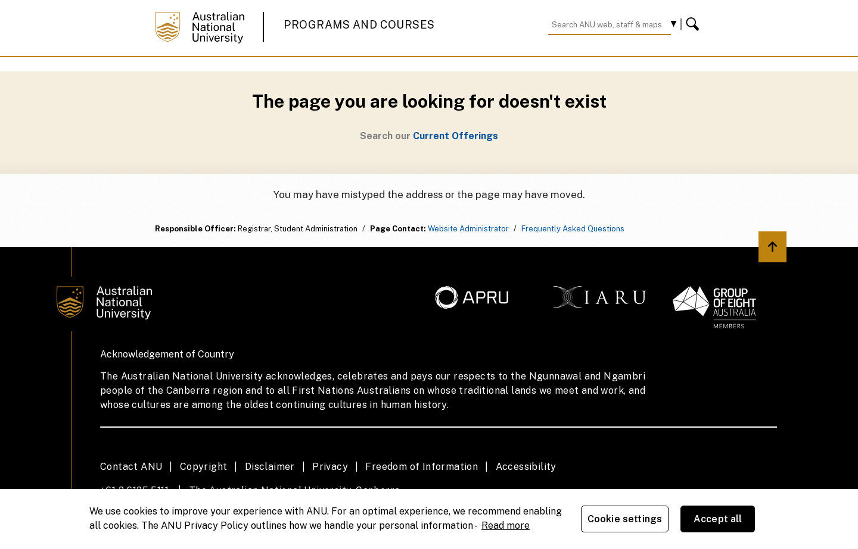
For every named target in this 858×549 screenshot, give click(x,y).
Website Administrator (468, 228)
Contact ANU (131, 466)
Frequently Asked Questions (572, 228)
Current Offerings (455, 136)
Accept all (718, 519)
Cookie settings (624, 519)
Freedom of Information (421, 466)
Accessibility (526, 466)
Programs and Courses (359, 24)
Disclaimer (270, 466)
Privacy (330, 466)
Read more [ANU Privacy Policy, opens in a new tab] (505, 525)
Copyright (204, 466)
